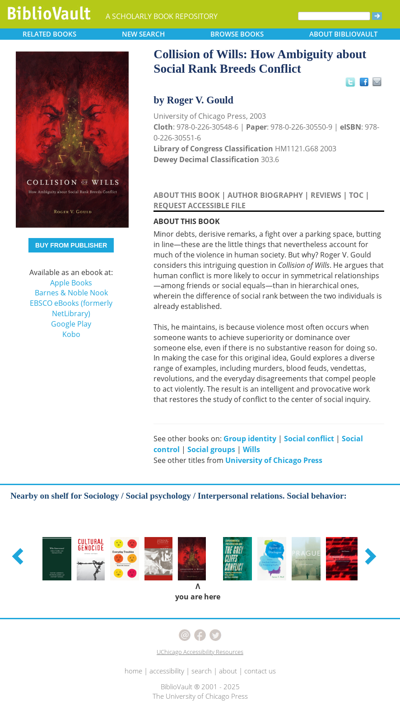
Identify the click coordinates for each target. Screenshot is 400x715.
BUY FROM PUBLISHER (71, 245)
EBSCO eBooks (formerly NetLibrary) (71, 308)
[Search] (334, 16)
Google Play (71, 324)
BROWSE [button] (237, 33)
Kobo (71, 334)
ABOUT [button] (343, 33)
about (228, 670)
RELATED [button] (49, 33)
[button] (19, 556)
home (133, 670)
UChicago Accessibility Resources (200, 652)
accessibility (166, 670)
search (201, 670)
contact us (260, 670)
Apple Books (71, 283)
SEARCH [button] (143, 33)
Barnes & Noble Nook (71, 293)
